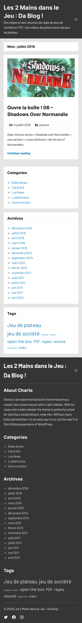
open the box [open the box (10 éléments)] (19, 341)
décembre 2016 (22, 228)
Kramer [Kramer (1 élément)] (53, 334)
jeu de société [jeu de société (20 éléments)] (23, 333)
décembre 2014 (22, 253)
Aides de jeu (19, 182)
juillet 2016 (19, 233)
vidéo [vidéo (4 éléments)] (22, 348)
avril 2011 (18, 297)
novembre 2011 (21, 273)
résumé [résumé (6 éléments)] (59, 341)
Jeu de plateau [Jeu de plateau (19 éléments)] (24, 325)
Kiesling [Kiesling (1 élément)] (44, 334)
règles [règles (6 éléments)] (47, 341)
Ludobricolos (20, 197)
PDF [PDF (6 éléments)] (36, 341)
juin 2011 (17, 287)
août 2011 (18, 277)
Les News (18, 192)
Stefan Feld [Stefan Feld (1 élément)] (12, 348)
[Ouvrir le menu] (76, 19)
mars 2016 (18, 243)
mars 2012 (18, 263)
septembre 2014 (22, 258)
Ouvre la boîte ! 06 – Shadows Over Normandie (37, 111)
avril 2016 (18, 238)
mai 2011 (17, 292)
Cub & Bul (18, 187)
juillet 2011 (18, 282)
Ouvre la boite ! (21, 202)
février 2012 (19, 267)
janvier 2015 (19, 248)
